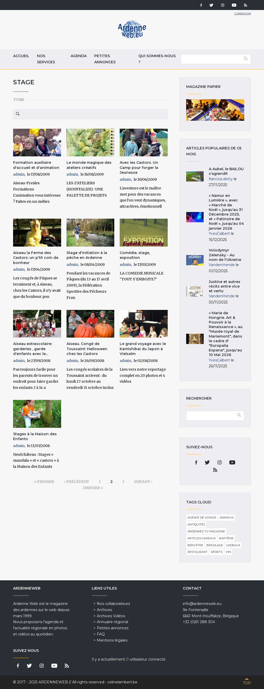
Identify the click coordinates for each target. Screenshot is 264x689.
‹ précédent (76, 481)
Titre (18, 99)
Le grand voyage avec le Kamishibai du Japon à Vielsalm (143, 348)
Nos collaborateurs (113, 603)
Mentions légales (112, 640)
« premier (44, 481)
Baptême (226, 538)
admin (19, 174)
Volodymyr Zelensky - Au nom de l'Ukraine (225, 255)
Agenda (79, 56)
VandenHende (222, 264)
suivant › (143, 481)
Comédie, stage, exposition (135, 255)
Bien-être (195, 545)
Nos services (46, 59)
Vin (228, 552)
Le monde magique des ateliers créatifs (89, 165)
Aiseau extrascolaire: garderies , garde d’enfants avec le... (32, 348)
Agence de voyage (201, 517)
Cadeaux (233, 545)
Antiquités (196, 524)
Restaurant (197, 552)
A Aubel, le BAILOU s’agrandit (226, 171)
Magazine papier (215, 110)
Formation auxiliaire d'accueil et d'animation (36, 165)
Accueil (21, 56)
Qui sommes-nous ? (157, 59)
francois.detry (221, 179)
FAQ (101, 634)
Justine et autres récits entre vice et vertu (224, 286)
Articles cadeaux (201, 538)
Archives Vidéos (111, 616)
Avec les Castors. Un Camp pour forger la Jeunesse (139, 167)
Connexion (242, 13)
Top (247, 683)
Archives (104, 609)
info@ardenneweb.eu (202, 603)
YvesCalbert (219, 233)
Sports (216, 552)
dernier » (93, 487)
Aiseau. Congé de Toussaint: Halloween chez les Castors (87, 348)
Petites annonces (105, 59)
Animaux (226, 517)
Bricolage (214, 545)
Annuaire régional (112, 622)
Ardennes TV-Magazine (206, 531)
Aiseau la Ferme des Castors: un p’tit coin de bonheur (35, 257)
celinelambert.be (122, 682)
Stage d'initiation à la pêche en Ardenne (87, 255)
